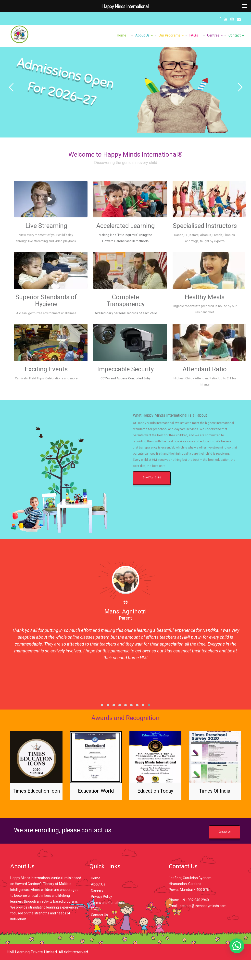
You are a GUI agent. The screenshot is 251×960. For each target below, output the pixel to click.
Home (121, 35)
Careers (97, 890)
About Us (142, 35)
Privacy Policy (101, 896)
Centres (213, 35)
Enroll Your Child (151, 477)
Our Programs (169, 35)
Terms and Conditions (108, 903)
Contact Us (224, 831)
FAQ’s (193, 35)
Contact (234, 35)
